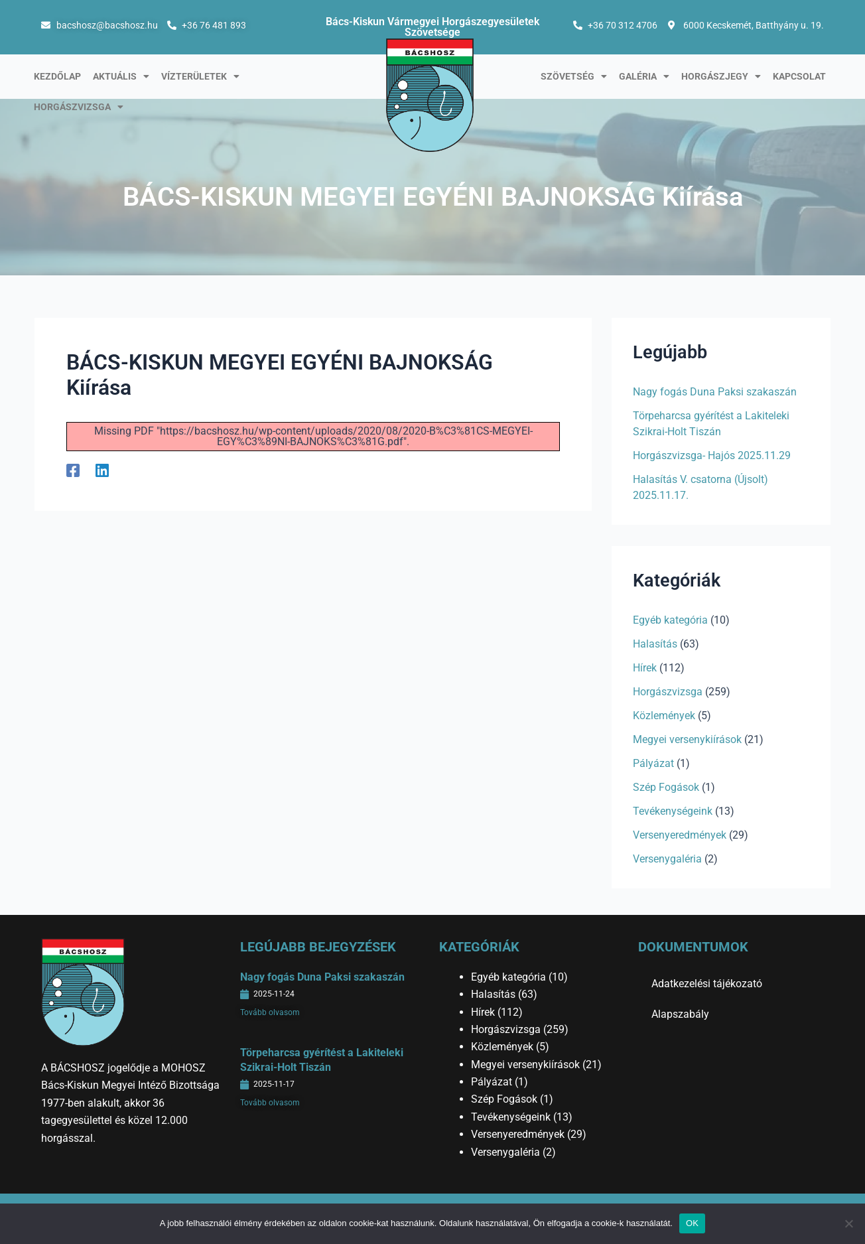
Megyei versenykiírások (687, 739)
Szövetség (574, 76)
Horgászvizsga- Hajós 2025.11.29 (712, 455)
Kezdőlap (57, 76)
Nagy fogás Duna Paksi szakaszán (715, 391)
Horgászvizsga (78, 107)
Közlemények (664, 715)
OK (692, 1223)
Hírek (645, 667)
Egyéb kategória (670, 620)
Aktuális (121, 76)
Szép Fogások (666, 787)
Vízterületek (200, 76)
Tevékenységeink (672, 811)
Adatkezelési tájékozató (706, 983)
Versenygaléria (667, 859)
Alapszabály (680, 1014)
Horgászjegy (721, 76)
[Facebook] (73, 471)
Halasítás (655, 644)
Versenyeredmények (679, 835)
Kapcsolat (799, 76)
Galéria (644, 76)
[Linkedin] (102, 471)
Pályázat (653, 763)
